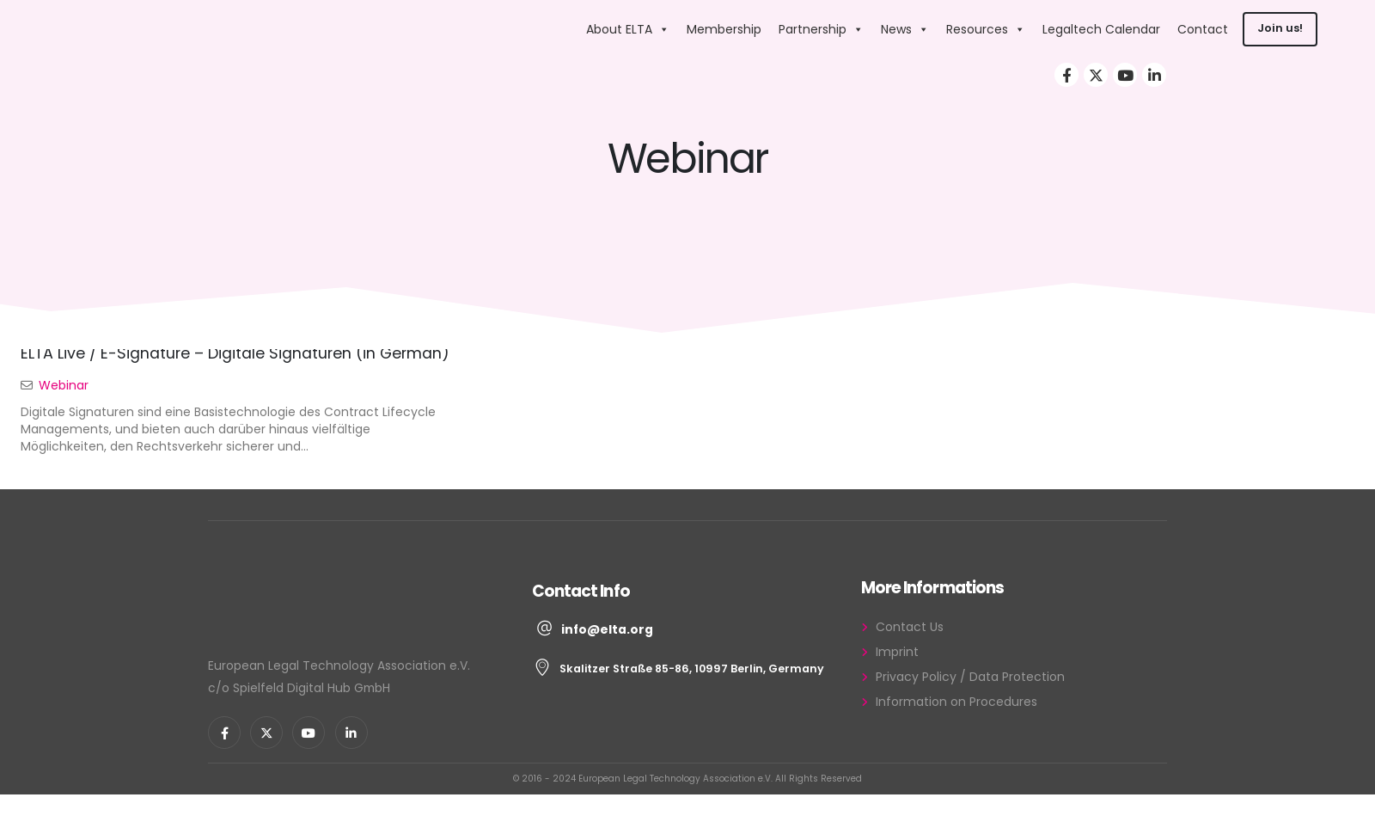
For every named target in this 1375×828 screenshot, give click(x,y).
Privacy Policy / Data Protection (970, 676)
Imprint (897, 651)
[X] (1096, 75)
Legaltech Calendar (1101, 29)
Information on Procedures (956, 701)
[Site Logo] (467, 29)
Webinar (64, 385)
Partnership (821, 29)
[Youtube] (1125, 75)
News (905, 29)
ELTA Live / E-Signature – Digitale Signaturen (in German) (235, 353)
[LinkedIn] (1154, 75)
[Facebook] (1066, 75)
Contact (1202, 29)
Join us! (1280, 28)
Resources (985, 29)
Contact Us (910, 626)
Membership (724, 29)
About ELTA (627, 29)
